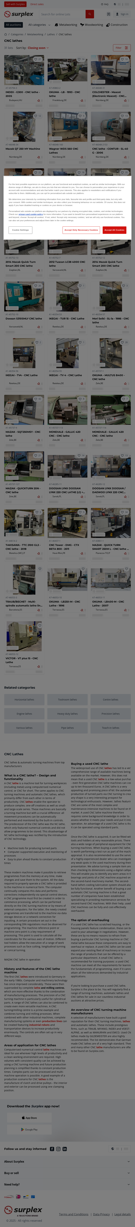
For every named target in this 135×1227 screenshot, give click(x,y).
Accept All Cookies (114, 230)
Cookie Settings (20, 230)
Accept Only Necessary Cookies (81, 230)
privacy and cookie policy (31, 214)
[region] (67, 208)
